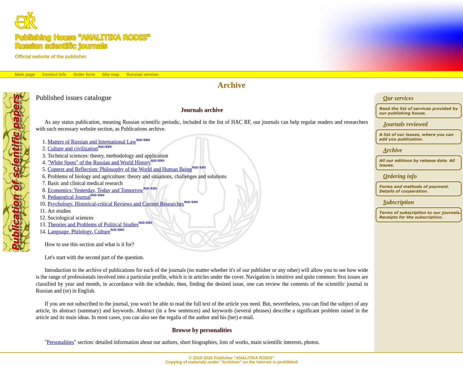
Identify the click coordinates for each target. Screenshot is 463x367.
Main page (25, 74)
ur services (398, 98)
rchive (392, 150)
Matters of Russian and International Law (92, 142)
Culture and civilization (73, 149)
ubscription (398, 202)
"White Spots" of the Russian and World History (99, 162)
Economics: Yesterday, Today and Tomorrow (95, 190)
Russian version (143, 74)
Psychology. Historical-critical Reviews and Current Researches (116, 204)
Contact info (54, 74)
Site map (110, 74)
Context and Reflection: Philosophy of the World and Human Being (120, 169)
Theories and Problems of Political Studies (93, 225)
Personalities (60, 342)
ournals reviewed (405, 124)
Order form (84, 74)
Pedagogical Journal (69, 197)
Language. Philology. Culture (79, 232)
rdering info (400, 176)
